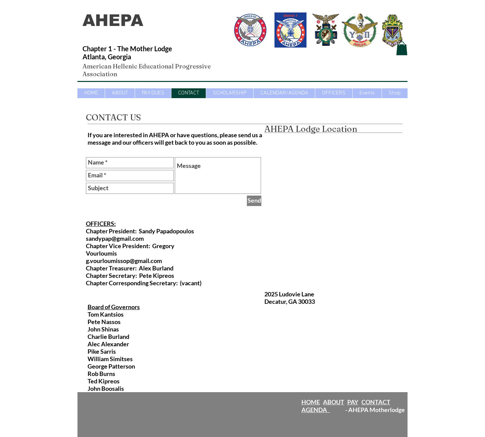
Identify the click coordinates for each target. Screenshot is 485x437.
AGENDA (315, 409)
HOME (310, 402)
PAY (352, 402)
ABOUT (333, 402)
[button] (402, 48)
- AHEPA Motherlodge (367, 409)
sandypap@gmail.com (115, 238)
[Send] (254, 201)
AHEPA (116, 20)
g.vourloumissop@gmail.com (124, 260)
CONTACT (375, 402)
